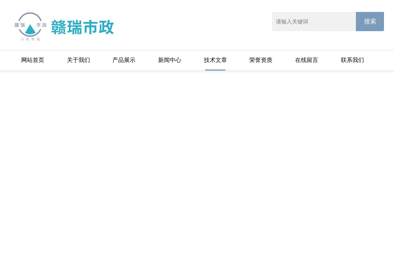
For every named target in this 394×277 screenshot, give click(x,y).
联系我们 (352, 60)
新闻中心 (169, 60)
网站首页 (32, 60)
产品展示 (123, 60)
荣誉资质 (260, 60)
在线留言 (306, 60)
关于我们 (78, 60)
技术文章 (215, 60)
